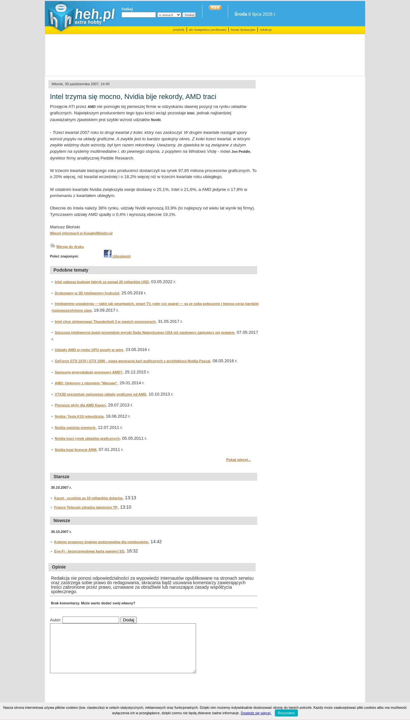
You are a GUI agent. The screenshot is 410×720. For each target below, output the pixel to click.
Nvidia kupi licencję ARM (75, 450)
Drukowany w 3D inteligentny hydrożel (87, 293)
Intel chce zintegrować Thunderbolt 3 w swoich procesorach (105, 321)
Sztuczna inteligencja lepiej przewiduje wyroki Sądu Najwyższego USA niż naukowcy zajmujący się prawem (144, 332)
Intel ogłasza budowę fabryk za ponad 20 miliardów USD (102, 282)
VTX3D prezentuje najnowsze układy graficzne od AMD (100, 394)
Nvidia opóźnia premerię (75, 428)
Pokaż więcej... (238, 460)
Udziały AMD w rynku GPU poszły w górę (89, 350)
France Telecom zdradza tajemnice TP (86, 507)
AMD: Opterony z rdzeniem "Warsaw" (86, 383)
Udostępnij (117, 256)
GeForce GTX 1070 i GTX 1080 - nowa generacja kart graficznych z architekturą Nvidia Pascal (132, 361)
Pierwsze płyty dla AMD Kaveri (80, 405)
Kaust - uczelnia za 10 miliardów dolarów (88, 498)
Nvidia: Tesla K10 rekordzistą (79, 416)
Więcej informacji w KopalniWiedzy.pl (81, 233)
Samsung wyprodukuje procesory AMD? (88, 372)
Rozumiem (286, 713)
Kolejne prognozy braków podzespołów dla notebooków (101, 542)
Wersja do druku (70, 247)
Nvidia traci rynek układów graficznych (87, 438)
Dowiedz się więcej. (256, 713)
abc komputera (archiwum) (207, 29)
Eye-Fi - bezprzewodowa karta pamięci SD (89, 551)
